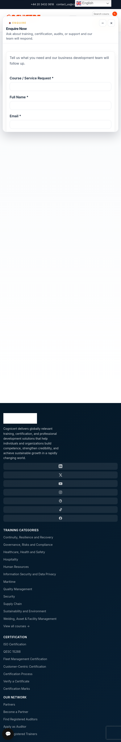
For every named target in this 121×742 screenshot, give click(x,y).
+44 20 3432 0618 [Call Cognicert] (42, 4)
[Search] (114, 14)
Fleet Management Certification (25, 659)
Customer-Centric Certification (24, 666)
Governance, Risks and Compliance (28, 544)
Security (9, 596)
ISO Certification (14, 644)
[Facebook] (60, 518)
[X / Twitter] (60, 474)
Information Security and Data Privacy (29, 574)
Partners (9, 704)
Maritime (9, 581)
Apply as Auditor (14, 726)
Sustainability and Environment (24, 611)
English (84, 3)
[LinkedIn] (60, 466)
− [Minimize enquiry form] (102, 23)
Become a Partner (15, 712)
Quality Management (17, 589)
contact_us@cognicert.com (73, 4)
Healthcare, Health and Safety (24, 552)
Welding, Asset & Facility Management (30, 619)
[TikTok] (60, 509)
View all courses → (16, 626)
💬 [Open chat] (8, 734)
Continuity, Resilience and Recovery (28, 537)
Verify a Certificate (16, 681)
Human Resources (16, 567)
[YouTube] (60, 483)
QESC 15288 (12, 651)
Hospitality (10, 559)
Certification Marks (16, 688)
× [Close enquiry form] (111, 23)
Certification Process (17, 674)
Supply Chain (12, 604)
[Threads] (60, 501)
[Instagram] (60, 492)
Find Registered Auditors (20, 719)
